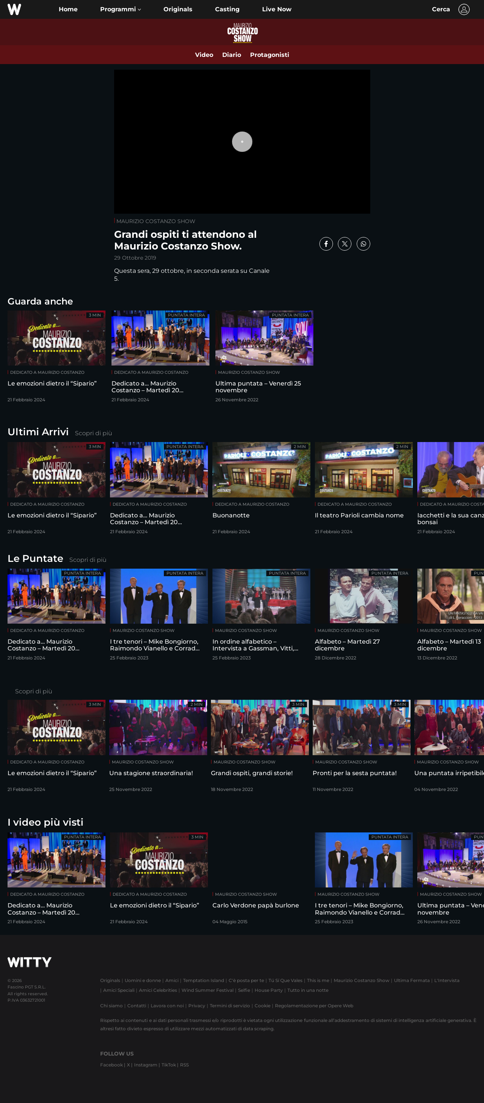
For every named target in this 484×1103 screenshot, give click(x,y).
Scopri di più (93, 433)
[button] (120, 9)
